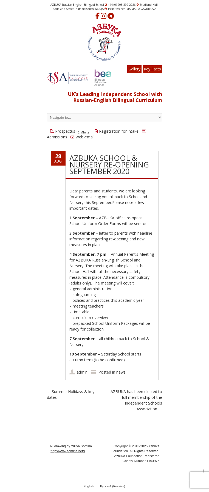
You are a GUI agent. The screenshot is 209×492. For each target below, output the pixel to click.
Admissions (57, 137)
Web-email (84, 137)
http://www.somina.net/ (67, 451)
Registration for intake (119, 131)
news (121, 372)
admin (82, 372)
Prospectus (65, 131)
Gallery (134, 69)
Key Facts (152, 69)
